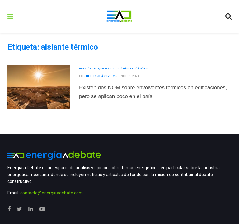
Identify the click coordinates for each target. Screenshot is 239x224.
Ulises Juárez (98, 76)
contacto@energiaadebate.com (51, 192)
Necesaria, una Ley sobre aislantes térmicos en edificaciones (113, 68)
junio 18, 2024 (126, 76)
